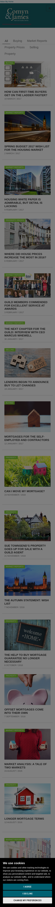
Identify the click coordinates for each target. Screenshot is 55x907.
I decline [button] (27, 893)
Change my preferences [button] (27, 900)
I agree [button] (27, 887)
